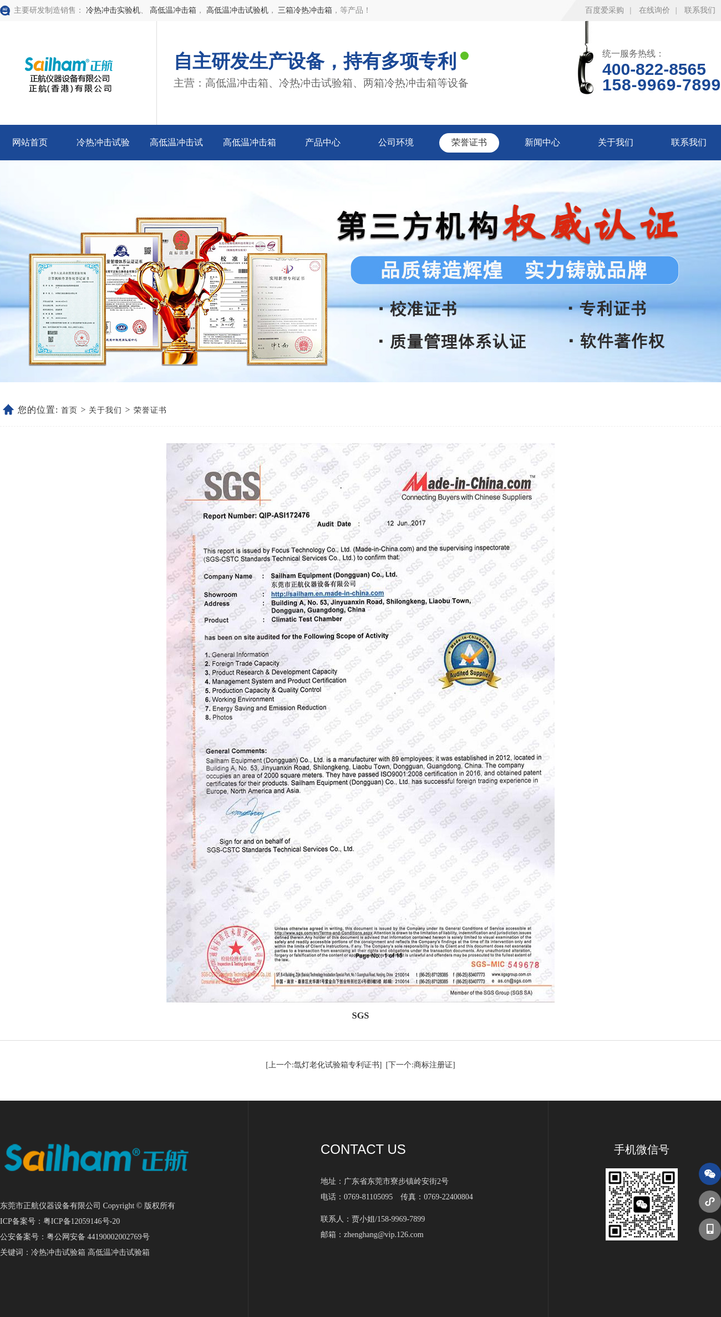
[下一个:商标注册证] (420, 1065)
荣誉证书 (469, 142)
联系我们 (699, 10)
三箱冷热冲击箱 (305, 10)
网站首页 (30, 142)
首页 (69, 410)
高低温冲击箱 (173, 10)
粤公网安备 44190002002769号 (98, 1237)
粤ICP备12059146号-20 (81, 1221)
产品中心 (323, 142)
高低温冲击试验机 (237, 10)
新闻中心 (542, 142)
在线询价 (654, 10)
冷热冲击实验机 (113, 10)
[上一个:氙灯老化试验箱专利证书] (324, 1065)
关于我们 (615, 142)
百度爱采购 (604, 10)
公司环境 (396, 142)
